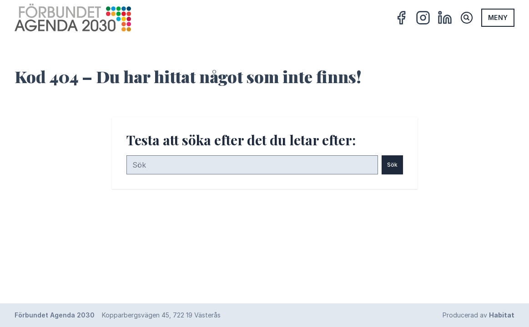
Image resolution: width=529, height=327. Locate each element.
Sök (392, 164)
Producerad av (478, 315)
